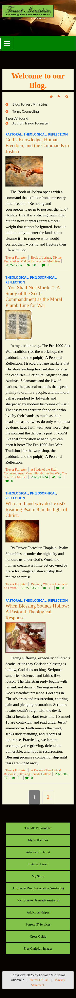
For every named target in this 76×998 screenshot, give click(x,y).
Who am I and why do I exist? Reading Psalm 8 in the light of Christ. (36, 509)
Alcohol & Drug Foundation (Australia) (38, 888)
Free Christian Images (38, 948)
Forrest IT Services (38, 924)
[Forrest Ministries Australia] (38, 11)
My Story (38, 876)
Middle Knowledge (32, 261)
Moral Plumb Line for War (42, 473)
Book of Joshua (41, 257)
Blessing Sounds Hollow (35, 774)
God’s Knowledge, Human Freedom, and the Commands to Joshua (37, 145)
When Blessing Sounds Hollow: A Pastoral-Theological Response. (37, 611)
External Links (38, 864)
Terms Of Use (39, 980)
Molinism (53, 261)
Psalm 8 (36, 584)
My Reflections (38, 840)
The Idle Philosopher (38, 828)
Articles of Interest (38, 852)
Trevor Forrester (16, 257)
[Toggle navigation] (6, 43)
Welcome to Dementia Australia (38, 900)
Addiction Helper (38, 912)
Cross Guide (38, 936)
